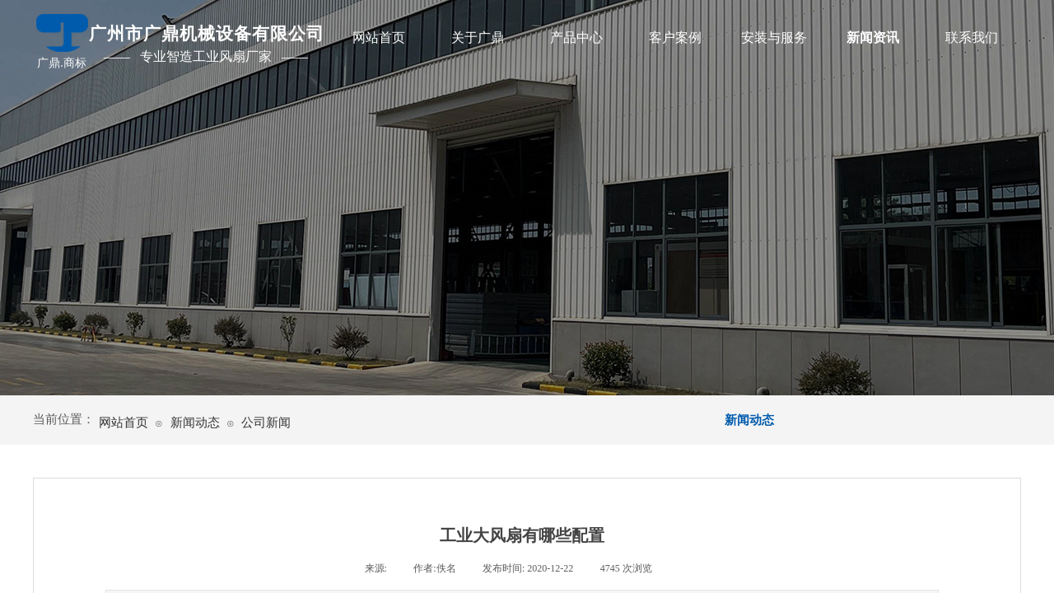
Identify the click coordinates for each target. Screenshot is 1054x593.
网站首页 (378, 37)
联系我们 (971, 37)
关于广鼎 (477, 37)
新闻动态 (195, 422)
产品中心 (576, 37)
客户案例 (675, 37)
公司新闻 (266, 422)
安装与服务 (774, 37)
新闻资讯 (872, 37)
